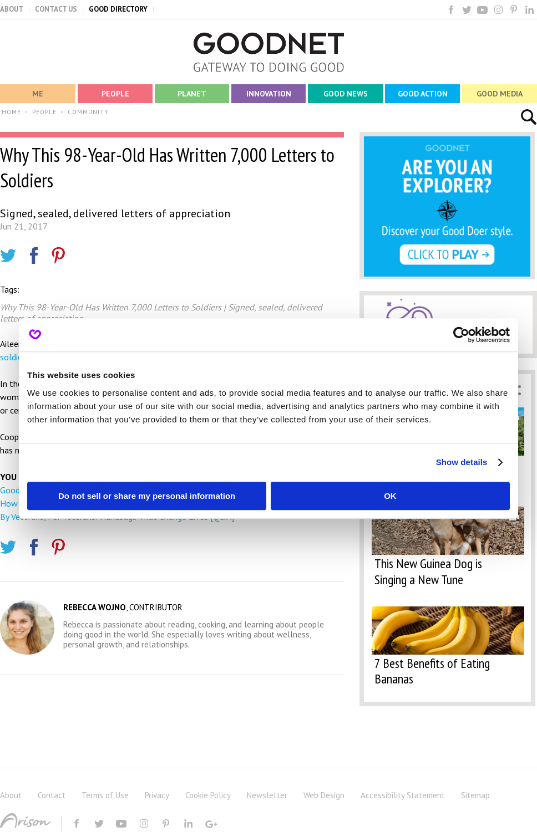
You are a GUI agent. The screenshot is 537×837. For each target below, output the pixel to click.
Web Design (324, 795)
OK (390, 496)
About (11, 795)
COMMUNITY (88, 112)
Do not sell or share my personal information (146, 496)
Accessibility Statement (403, 795)
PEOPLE (44, 112)
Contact (51, 795)
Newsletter (267, 795)
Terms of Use (105, 795)
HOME (11, 112)
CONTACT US (56, 9)
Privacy (157, 795)
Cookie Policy (208, 795)
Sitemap (475, 795)
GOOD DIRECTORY (118, 9)
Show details (462, 462)
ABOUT (11, 9)
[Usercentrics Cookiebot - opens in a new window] (461, 334)
